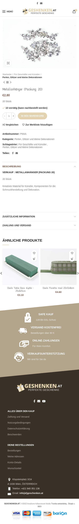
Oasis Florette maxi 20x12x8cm (58, 288)
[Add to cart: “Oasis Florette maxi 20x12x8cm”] (72, 259)
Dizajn (70, 504)
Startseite (6, 74)
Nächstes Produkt (11, 82)
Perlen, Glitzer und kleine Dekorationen (22, 77)
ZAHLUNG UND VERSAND (16, 225)
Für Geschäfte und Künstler (27, 74)
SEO (40, 506)
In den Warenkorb (32, 116)
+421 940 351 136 (30, 488)
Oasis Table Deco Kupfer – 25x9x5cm (20, 289)
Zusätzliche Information (18, 216)
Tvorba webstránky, (59, 504)
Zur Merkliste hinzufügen (39, 125)
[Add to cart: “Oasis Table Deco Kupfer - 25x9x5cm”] (34, 259)
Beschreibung (11, 166)
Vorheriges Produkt (4, 82)
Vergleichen (12, 125)
